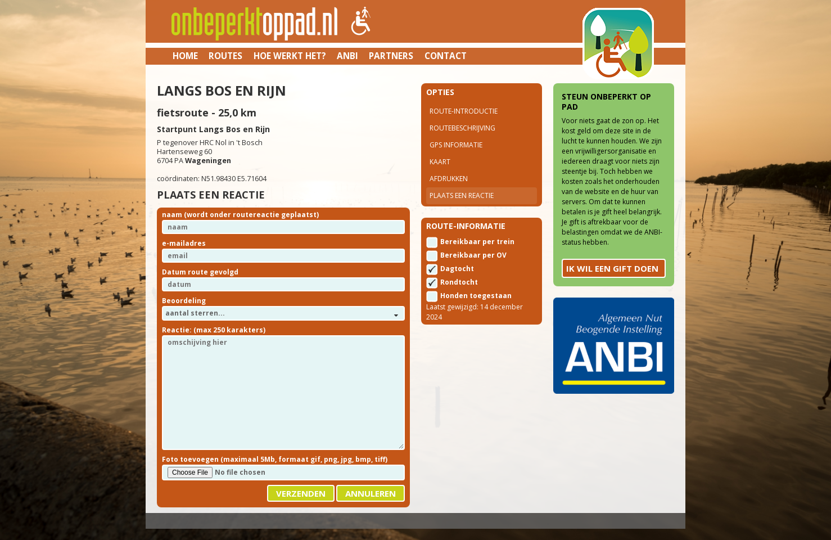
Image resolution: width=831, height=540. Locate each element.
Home (185, 55)
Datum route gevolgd (200, 272)
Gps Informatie (456, 145)
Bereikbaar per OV (473, 255)
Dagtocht (457, 268)
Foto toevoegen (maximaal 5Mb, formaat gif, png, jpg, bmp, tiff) (274, 459)
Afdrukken (449, 178)
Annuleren (370, 493)
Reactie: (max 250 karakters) (213, 330)
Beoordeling (184, 300)
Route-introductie (464, 111)
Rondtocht (459, 282)
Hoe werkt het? (290, 55)
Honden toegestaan (476, 295)
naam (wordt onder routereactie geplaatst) (240, 214)
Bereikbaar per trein (477, 241)
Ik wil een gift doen (612, 268)
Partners (391, 55)
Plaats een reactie (462, 195)
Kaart (440, 161)
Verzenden (301, 493)
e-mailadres (184, 243)
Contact (445, 55)
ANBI (347, 55)
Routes (225, 55)
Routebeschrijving (462, 128)
